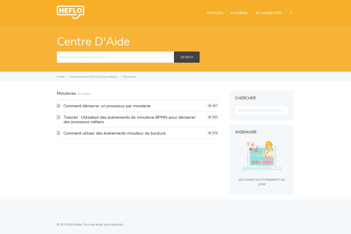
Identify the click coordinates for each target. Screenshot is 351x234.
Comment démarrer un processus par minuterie (107, 106)
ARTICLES (215, 13)
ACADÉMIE (239, 13)
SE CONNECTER (268, 13)
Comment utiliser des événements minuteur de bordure (115, 133)
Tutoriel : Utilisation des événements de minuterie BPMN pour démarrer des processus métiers (130, 120)
